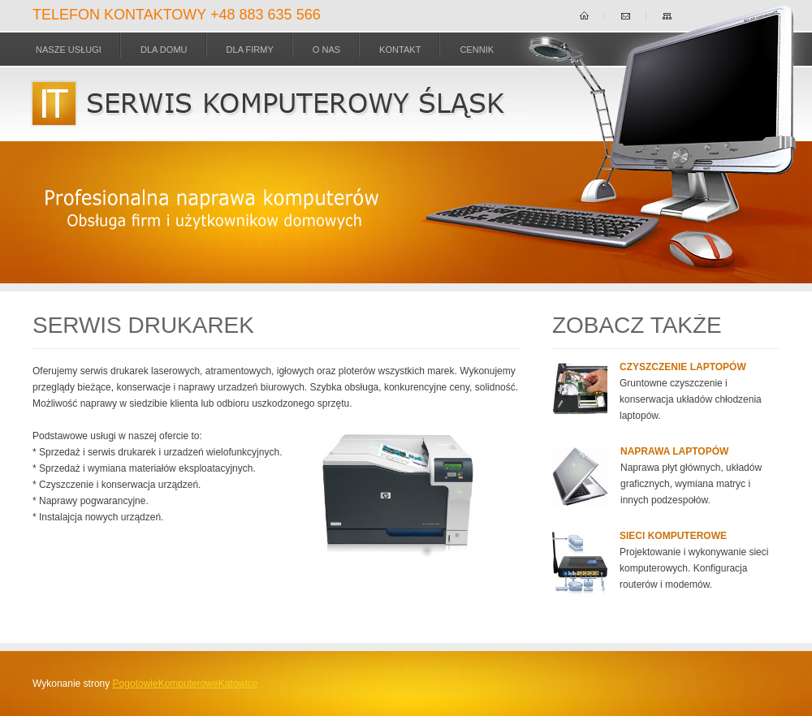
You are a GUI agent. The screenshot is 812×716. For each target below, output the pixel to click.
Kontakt (400, 49)
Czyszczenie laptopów (683, 367)
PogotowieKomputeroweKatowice (185, 683)
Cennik (477, 49)
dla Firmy (250, 49)
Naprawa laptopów (674, 451)
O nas (326, 49)
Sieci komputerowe (673, 535)
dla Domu (164, 49)
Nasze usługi (69, 49)
